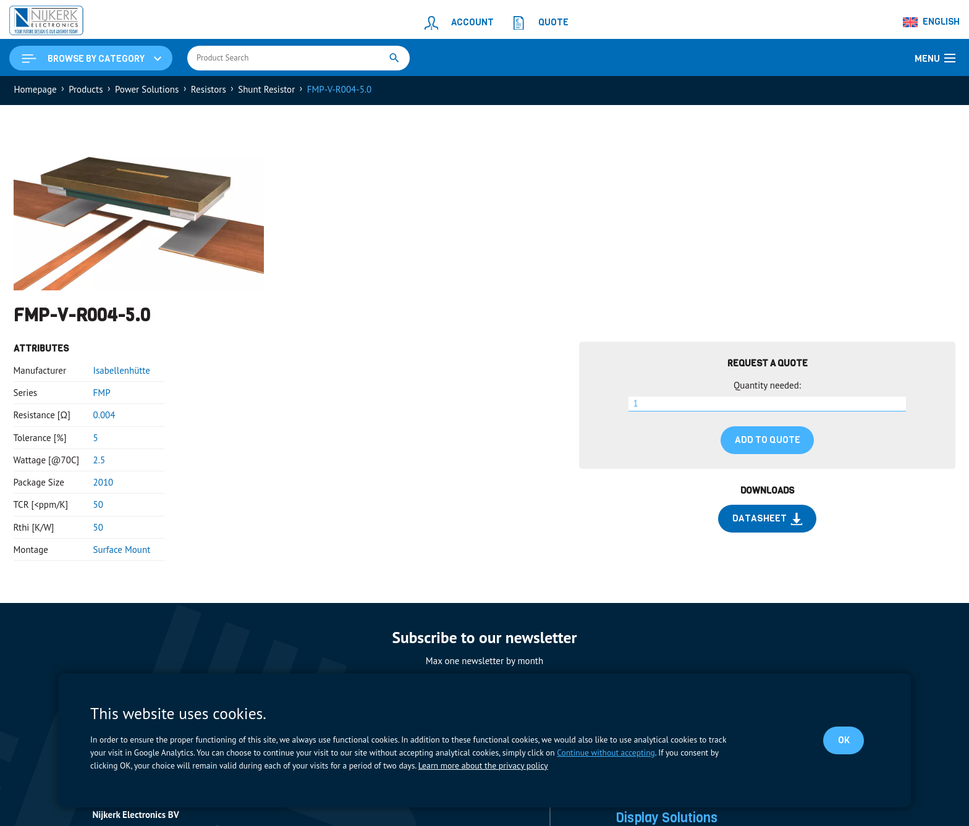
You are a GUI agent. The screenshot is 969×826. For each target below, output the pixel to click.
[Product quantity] (767, 405)
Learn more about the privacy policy (482, 765)
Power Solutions (147, 90)
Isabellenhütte (121, 371)
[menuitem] (931, 22)
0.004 (104, 417)
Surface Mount (122, 551)
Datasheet (767, 520)
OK (843, 740)
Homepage (35, 90)
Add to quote (767, 441)
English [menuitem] (941, 21)
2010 (103, 483)
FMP (102, 394)
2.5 (99, 461)
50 (98, 506)
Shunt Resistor (266, 90)
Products (86, 90)
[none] (931, 22)
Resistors (208, 90)
